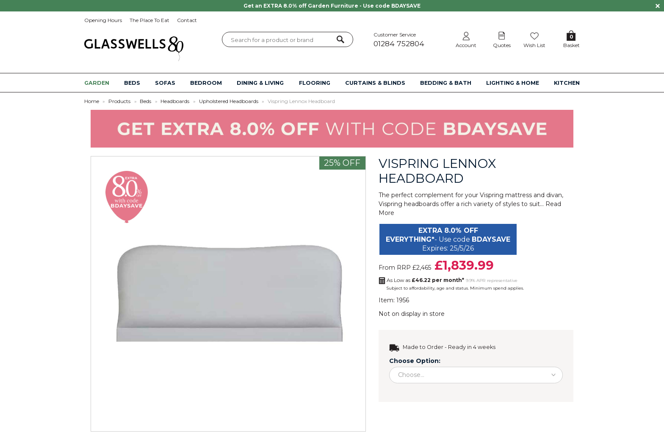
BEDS (132, 83)
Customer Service (408, 39)
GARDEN (96, 83)
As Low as (425, 280)
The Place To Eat (149, 20)
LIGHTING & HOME (512, 83)
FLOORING (314, 83)
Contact (187, 20)
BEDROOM (206, 83)
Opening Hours (103, 20)
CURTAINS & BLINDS (375, 83)
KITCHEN (567, 83)
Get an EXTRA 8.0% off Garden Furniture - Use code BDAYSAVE (332, 6)
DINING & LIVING (260, 83)
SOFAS (165, 83)
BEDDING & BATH (445, 83)
